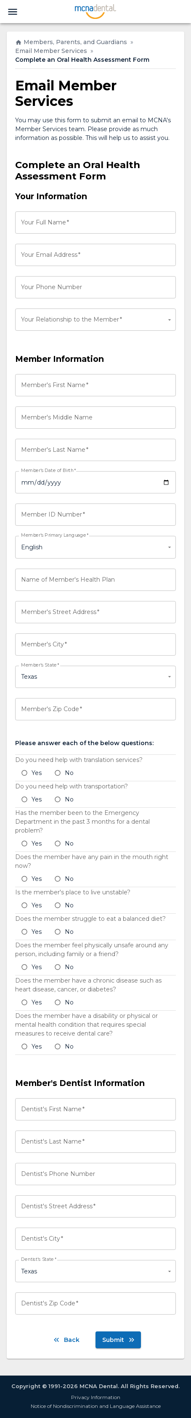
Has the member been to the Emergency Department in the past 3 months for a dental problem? (82, 821)
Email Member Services (51, 51)
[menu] (12, 12)
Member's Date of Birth (48, 471)
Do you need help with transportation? (71, 786)
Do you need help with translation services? (79, 760)
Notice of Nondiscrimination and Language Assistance (96, 1406)
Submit (119, 1340)
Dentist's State (38, 1259)
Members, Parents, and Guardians (71, 42)
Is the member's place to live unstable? (72, 892)
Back (66, 1340)
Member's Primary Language (54, 535)
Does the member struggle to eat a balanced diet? (90, 918)
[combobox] (95, 319)
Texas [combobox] (29, 676)
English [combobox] (31, 547)
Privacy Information (95, 1397)
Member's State (40, 665)
